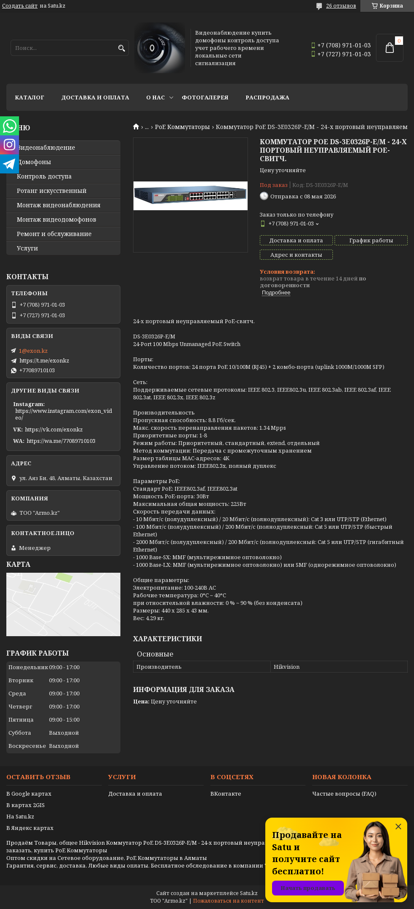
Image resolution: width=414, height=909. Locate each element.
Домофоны (34, 162)
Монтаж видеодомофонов (56, 219)
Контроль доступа (44, 176)
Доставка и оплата (95, 97)
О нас (155, 97)
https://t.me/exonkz (44, 360)
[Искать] (121, 48)
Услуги (27, 248)
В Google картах (29, 793)
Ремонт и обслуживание (54, 234)
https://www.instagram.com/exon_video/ (63, 414)
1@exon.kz (33, 350)
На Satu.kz (20, 816)
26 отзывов (341, 5)
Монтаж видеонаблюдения (59, 205)
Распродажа (267, 97)
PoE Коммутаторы (182, 127)
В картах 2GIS (25, 805)
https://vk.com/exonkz (54, 429)
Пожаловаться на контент (228, 900)
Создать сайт (20, 6)
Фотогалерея (205, 97)
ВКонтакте (225, 793)
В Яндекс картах (30, 828)
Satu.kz (249, 893)
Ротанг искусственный (52, 191)
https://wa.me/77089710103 (61, 440)
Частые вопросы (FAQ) (344, 793)
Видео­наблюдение (46, 147)
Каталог (29, 97)
